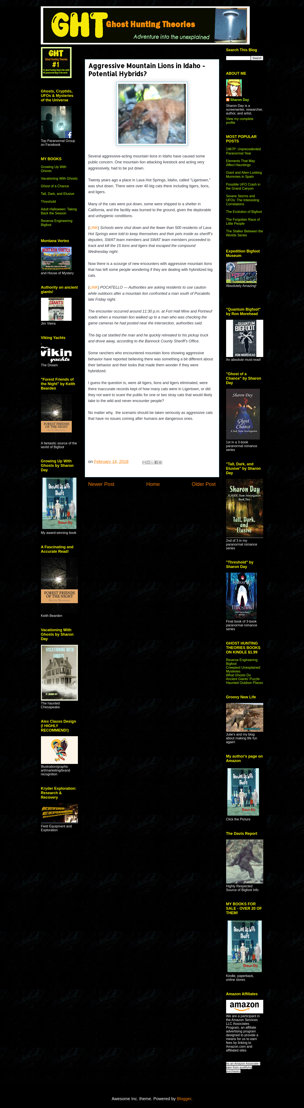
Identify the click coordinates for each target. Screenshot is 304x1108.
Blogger (184, 1098)
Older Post (204, 484)
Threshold (48, 201)
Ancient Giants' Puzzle (243, 679)
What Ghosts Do (238, 675)
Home (153, 484)
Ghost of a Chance (55, 186)
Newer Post (101, 484)
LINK (94, 228)
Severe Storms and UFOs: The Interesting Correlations (242, 200)
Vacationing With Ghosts (59, 178)
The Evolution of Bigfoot (244, 212)
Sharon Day (239, 100)
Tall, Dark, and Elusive (57, 194)
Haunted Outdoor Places (244, 683)
